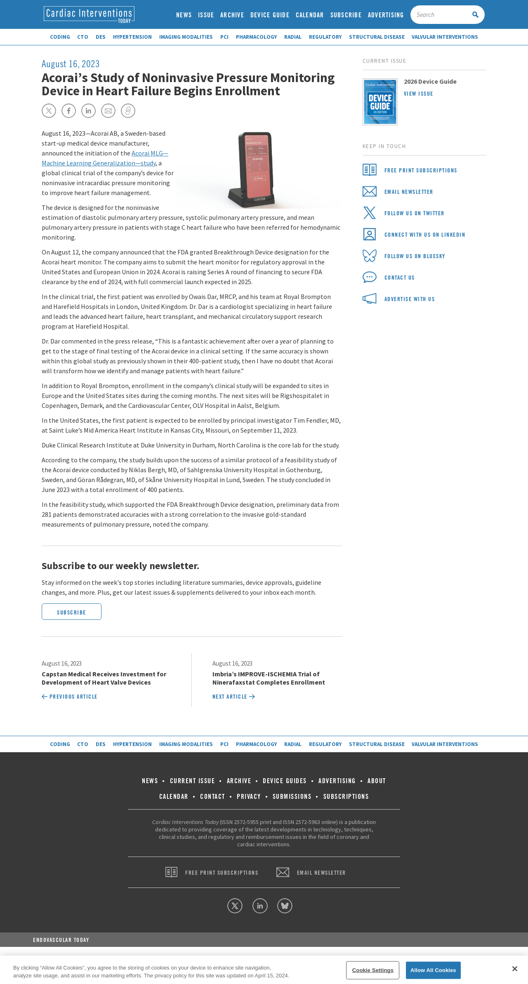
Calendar (310, 15)
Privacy (249, 796)
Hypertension (132, 36)
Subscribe (346, 15)
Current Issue (192, 781)
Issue (206, 15)
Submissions (292, 796)
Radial (293, 36)
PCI (224, 36)
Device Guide (270, 15)
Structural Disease (377, 36)
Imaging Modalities (186, 36)
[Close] (515, 969)
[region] (264, 970)
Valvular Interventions (445, 36)
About (377, 781)
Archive (232, 15)
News (184, 15)
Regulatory (325, 36)
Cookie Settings (373, 970)
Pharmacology (256, 36)
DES (101, 36)
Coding (60, 36)
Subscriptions (346, 796)
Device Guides (285, 781)
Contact (212, 796)
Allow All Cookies (433, 970)
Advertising (386, 15)
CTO (82, 36)
